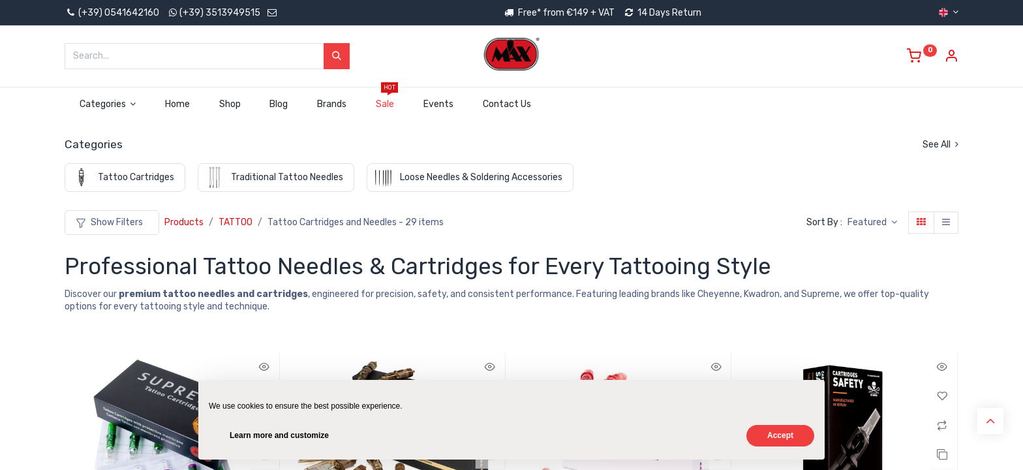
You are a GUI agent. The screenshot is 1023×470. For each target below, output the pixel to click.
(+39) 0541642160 (112, 12)
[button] (872, 223)
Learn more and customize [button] (279, 435)
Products (184, 222)
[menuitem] (178, 104)
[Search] (337, 56)
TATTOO (235, 222)
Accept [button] (780, 435)
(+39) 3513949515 (219, 12)
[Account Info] (951, 57)
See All (940, 144)
